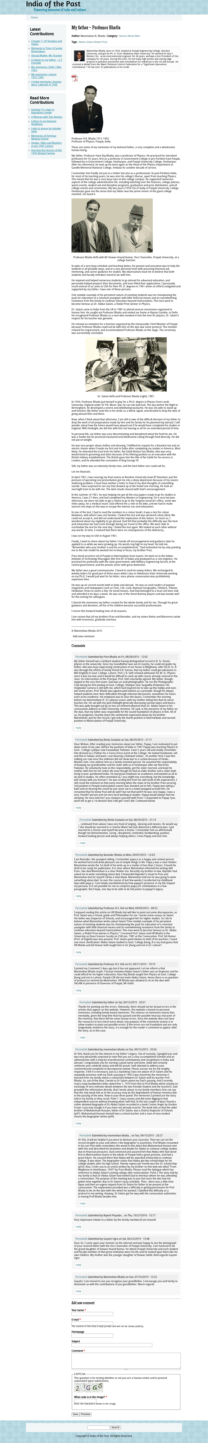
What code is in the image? (90, 1397)
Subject (76, 1341)
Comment (78, 1351)
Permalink (81, 657)
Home (34, 17)
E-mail (76, 1320)
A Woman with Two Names (46, 117)
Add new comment (83, 636)
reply (78, 728)
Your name (79, 1310)
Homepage (78, 1332)
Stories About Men (129, 36)
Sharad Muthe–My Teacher (46, 56)
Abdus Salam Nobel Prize (92, 42)
